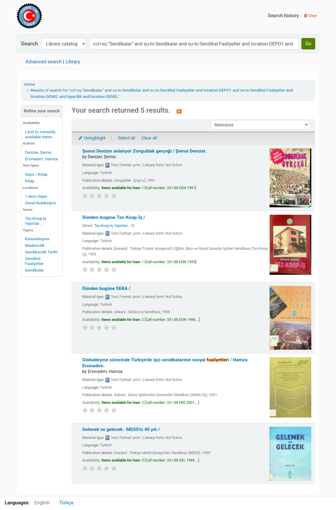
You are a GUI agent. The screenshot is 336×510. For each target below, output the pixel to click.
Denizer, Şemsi (38, 152)
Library (73, 62)
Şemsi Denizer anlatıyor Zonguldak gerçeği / (144, 151)
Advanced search (43, 62)
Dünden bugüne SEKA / (106, 288)
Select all (126, 138)
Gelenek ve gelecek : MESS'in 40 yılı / (121, 429)
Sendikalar (34, 270)
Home (29, 84)
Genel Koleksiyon (40, 202)
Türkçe (66, 503)
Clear (310, 15)
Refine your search (42, 111)
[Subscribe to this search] (179, 111)
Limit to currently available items (40, 134)
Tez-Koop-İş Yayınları (111, 226)
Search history (283, 15)
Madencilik (35, 245)
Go (308, 43)
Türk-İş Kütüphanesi (46, 15)
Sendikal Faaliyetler (34, 261)
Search (29, 43)
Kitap (30, 180)
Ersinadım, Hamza (41, 158)
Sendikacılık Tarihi (41, 251)
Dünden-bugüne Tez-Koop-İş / (113, 217)
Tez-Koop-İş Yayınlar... (35, 221)
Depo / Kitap (36, 174)
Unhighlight (91, 138)
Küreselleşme (37, 238)
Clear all (149, 138)
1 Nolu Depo (36, 196)
